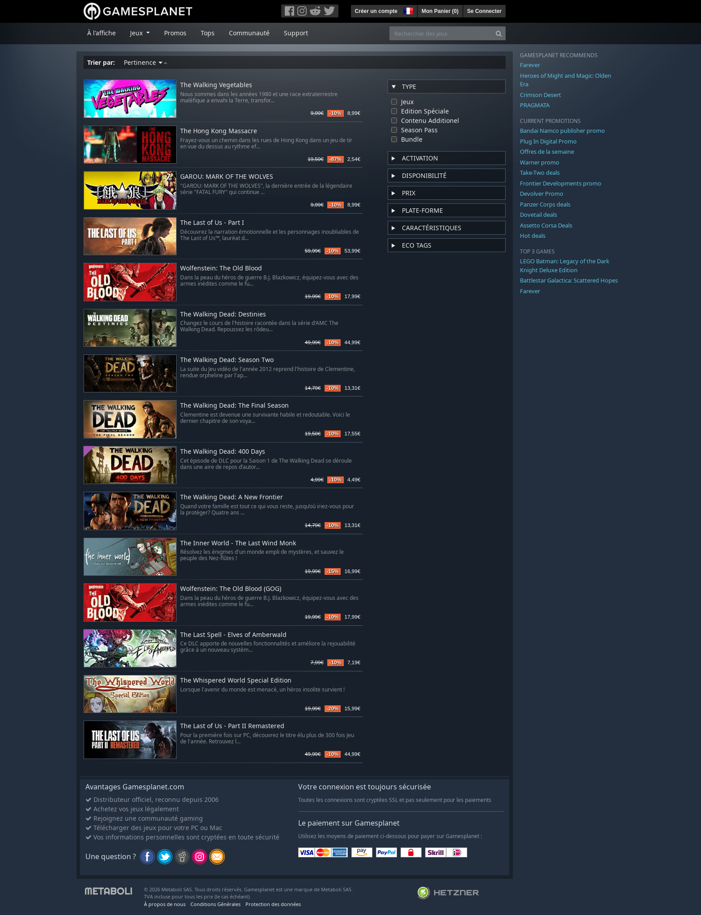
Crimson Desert (540, 95)
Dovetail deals (538, 215)
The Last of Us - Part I (212, 223)
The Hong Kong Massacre (218, 131)
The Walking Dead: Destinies (223, 314)
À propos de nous (165, 904)
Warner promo (539, 162)
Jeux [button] (137, 33)
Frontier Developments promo (560, 183)
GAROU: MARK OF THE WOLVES (226, 177)
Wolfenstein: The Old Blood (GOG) (230, 589)
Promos (175, 33)
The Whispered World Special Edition (235, 680)
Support (296, 33)
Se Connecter (484, 11)
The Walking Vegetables (216, 85)
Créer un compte (376, 11)
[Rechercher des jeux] (440, 33)
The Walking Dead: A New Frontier (231, 497)
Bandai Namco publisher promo (562, 130)
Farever (530, 65)
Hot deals (532, 236)
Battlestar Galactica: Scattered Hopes (569, 280)
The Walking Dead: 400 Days (222, 451)
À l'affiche (101, 33)
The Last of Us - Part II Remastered (232, 726)
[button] (407, 9)
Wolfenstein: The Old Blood (221, 268)
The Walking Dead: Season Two (227, 360)
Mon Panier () (440, 11)
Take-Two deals (540, 173)
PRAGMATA (534, 105)
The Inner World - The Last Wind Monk (238, 543)
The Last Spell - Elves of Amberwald (233, 635)
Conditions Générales (215, 904)
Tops (208, 33)
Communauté (249, 33)
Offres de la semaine (547, 152)
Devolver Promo (541, 194)
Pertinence (145, 62)
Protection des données (273, 904)
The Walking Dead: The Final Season (234, 405)
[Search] (499, 33)
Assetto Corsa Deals (546, 225)
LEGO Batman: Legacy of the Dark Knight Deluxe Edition (564, 265)
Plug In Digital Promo (548, 141)
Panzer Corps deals (545, 204)
